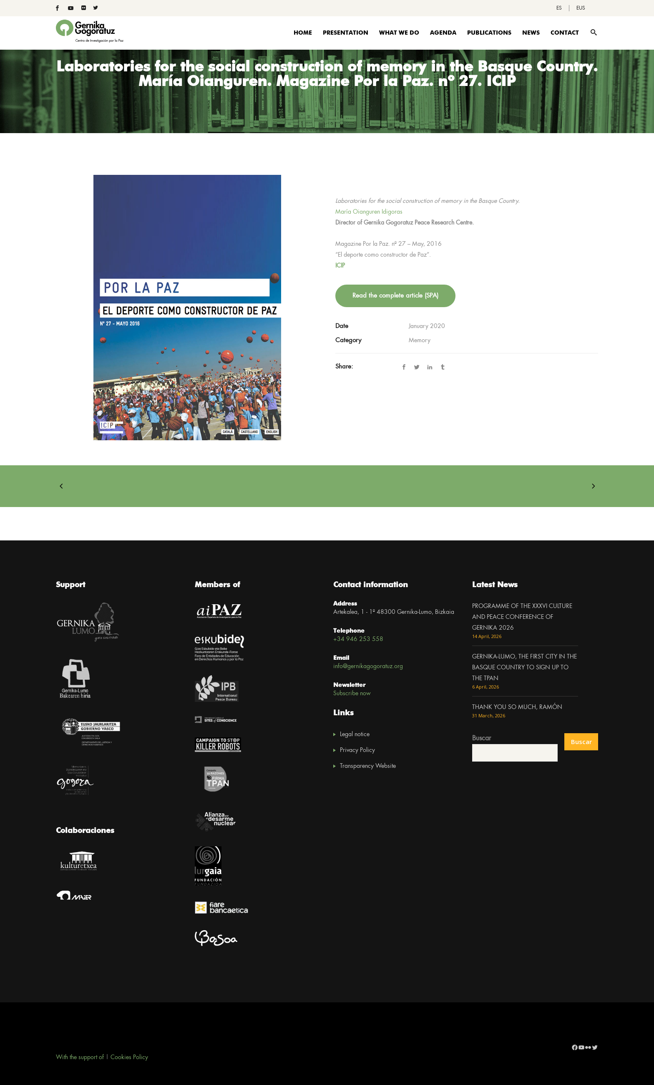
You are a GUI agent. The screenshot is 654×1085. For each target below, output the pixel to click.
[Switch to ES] (559, 8)
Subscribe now (352, 693)
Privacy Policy (357, 750)
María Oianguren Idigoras (368, 212)
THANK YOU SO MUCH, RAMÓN (517, 707)
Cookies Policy (129, 1057)
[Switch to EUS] (580, 8)
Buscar (481, 738)
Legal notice (355, 734)
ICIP (340, 265)
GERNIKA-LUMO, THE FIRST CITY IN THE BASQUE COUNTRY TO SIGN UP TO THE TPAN (524, 668)
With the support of (80, 1057)
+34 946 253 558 (358, 639)
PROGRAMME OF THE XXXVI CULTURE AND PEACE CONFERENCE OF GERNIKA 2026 (522, 617)
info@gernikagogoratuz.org (368, 666)
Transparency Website (368, 766)
